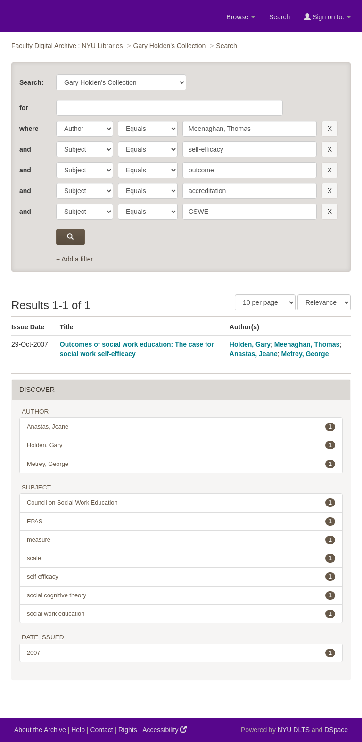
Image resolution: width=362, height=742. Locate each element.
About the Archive (40, 730)
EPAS (181, 521)
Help (78, 730)
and (25, 149)
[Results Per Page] (265, 302)
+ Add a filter (74, 259)
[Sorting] (324, 302)
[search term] (249, 129)
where (28, 128)
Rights (127, 730)
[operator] (148, 129)
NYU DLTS (294, 730)
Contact (101, 730)
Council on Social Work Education (181, 502)
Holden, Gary (250, 344)
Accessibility (164, 730)
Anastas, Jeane (254, 354)
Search (279, 17)
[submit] (70, 237)
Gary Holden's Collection (169, 45)
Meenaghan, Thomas (306, 344)
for (23, 108)
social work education (181, 614)
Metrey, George (305, 354)
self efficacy (181, 576)
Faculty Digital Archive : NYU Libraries (67, 45)
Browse (240, 17)
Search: (31, 82)
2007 (181, 653)
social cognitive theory (181, 595)
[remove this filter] (329, 129)
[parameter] (84, 129)
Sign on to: (327, 17)
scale (181, 558)
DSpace (336, 730)
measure (181, 540)
